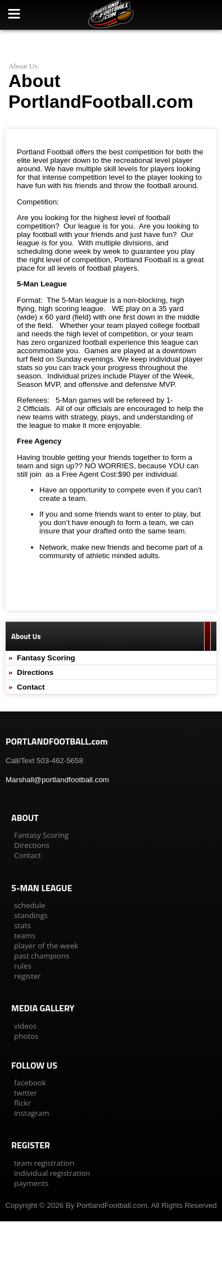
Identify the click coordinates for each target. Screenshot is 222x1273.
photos (26, 1036)
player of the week (46, 946)
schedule (30, 905)
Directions (35, 672)
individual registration (52, 1173)
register (27, 976)
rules (22, 966)
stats (22, 925)
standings (31, 915)
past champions (42, 956)
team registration (44, 1163)
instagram (31, 1113)
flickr (22, 1103)
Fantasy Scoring (46, 658)
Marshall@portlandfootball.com (57, 779)
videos (25, 1026)
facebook (30, 1083)
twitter (25, 1093)
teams (24, 935)
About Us (22, 66)
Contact (31, 687)
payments (31, 1183)
